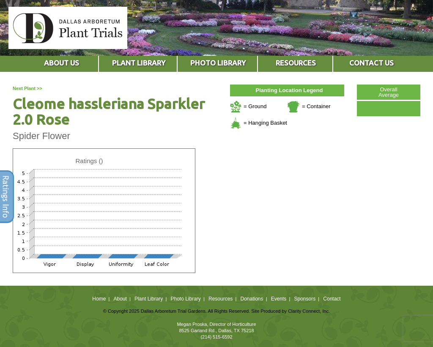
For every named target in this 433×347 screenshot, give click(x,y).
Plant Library (148, 299)
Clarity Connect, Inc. (309, 311)
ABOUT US (61, 63)
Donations (251, 299)
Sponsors (305, 299)
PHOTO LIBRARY (218, 63)
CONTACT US (371, 63)
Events (279, 299)
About (119, 299)
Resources (220, 299)
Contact (331, 299)
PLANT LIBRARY (138, 63)
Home (99, 299)
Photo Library (185, 299)
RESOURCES (296, 63)
